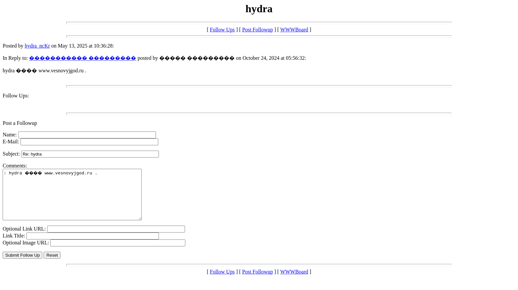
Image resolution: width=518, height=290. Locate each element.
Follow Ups (222, 29)
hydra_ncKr (37, 46)
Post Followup (257, 29)
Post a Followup (20, 123)
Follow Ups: (16, 95)
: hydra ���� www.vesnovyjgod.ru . (80, 199)
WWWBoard (294, 29)
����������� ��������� (82, 58)
